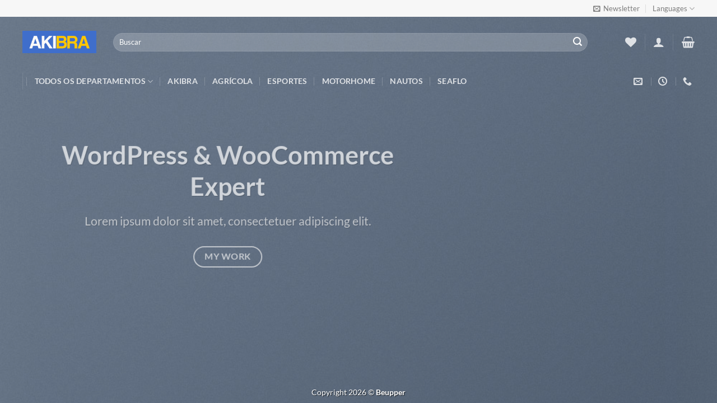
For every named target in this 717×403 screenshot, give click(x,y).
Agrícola (232, 81)
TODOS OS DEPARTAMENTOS (94, 81)
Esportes (287, 81)
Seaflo (452, 81)
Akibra (182, 81)
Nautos (406, 81)
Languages (674, 8)
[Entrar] (658, 42)
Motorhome (349, 81)
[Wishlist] (630, 42)
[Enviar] (577, 42)
